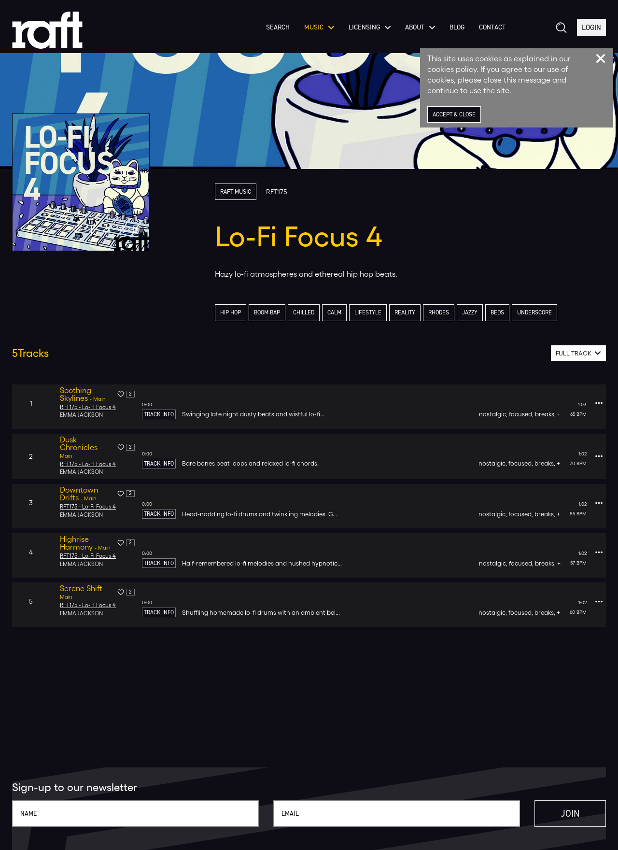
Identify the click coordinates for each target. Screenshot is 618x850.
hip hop (231, 313)
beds (515, 313)
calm (343, 313)
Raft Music (237, 192)
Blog (455, 33)
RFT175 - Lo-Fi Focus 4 (88, 408)
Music (317, 33)
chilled (310, 313)
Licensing (368, 33)
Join (561, 814)
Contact (490, 33)
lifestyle (378, 313)
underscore (554, 313)
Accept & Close (456, 115)
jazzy (486, 313)
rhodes (453, 313)
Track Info (159, 415)
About (418, 33)
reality (417, 313)
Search (276, 33)
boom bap (270, 313)
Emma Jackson (82, 416)
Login (591, 33)
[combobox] (578, 354)
